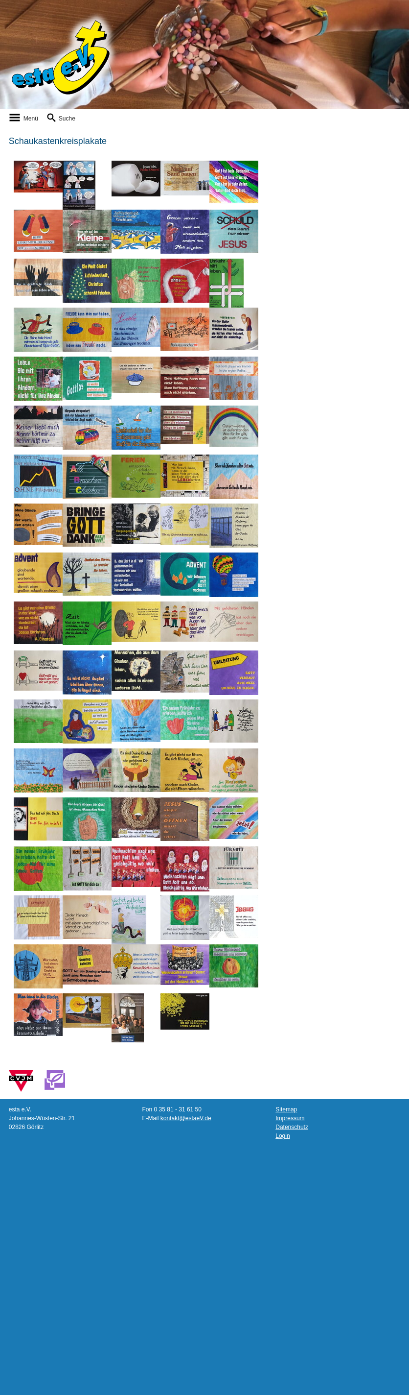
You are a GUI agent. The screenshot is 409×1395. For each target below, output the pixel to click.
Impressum (289, 1118)
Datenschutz (291, 1127)
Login (282, 1135)
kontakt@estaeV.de (185, 1118)
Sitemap (286, 1109)
